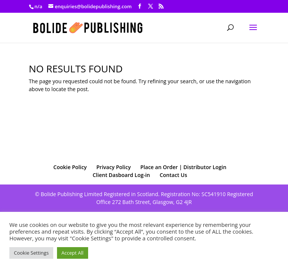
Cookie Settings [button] (31, 252)
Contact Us (173, 174)
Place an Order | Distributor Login (183, 167)
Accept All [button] (73, 252)
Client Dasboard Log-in (121, 174)
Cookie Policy (70, 167)
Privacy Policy (113, 167)
